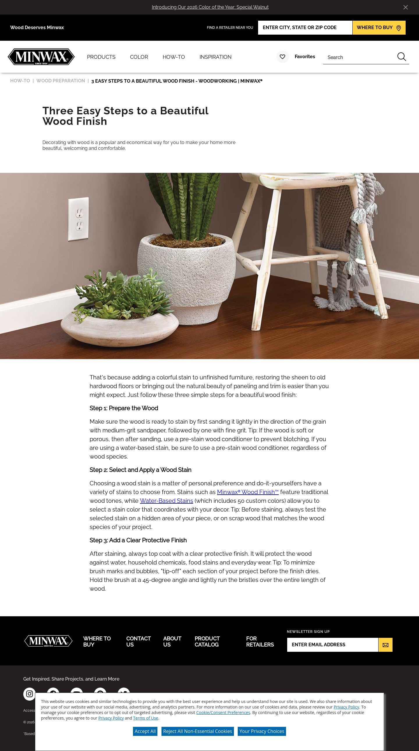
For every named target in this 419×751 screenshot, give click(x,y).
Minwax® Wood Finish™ (248, 492)
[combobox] (359, 56)
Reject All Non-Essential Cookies (197, 731)
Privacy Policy (346, 707)
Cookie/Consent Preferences (223, 712)
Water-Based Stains (166, 500)
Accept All (145, 731)
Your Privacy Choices (261, 731)
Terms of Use (145, 718)
